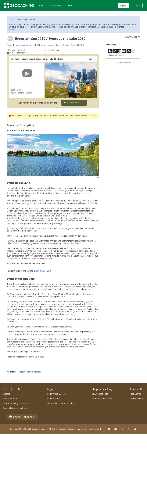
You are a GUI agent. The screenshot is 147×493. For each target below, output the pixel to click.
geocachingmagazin (24, 45)
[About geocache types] (10, 38)
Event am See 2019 (42, 270)
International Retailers (102, 398)
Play (40, 5)
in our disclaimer (88, 115)
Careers (6, 393)
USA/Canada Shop (100, 393)
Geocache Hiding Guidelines (15, 403)
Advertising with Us (123, 63)
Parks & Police (53, 398)
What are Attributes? (116, 55)
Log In (137, 5)
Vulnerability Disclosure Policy (60, 403)
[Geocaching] (19, 5)
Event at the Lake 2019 (33, 356)
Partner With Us (10, 398)
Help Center (135, 393)
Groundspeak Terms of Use (80, 429)
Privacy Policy (99, 429)
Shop (70, 5)
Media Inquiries (137, 398)
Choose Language (23, 416)
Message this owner (46, 45)
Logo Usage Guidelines (57, 393)
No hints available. (32, 371)
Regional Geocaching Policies (16, 408)
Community (55, 5)
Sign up (123, 5)
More (11, 29)
